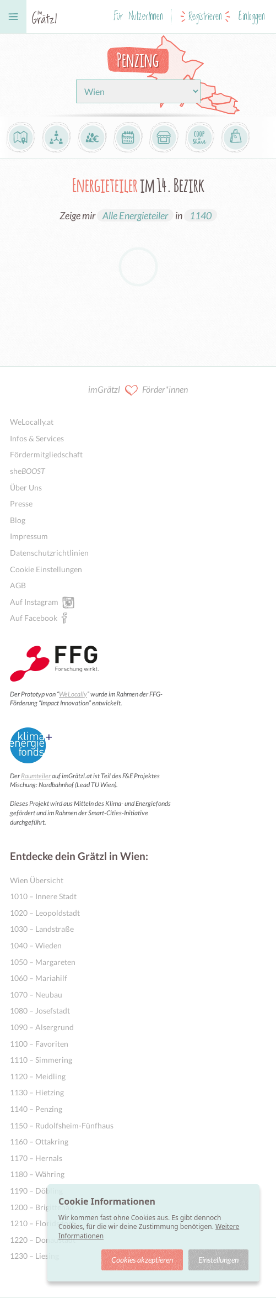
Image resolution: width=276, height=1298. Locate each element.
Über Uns (26, 487)
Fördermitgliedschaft (46, 454)
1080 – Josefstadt (40, 1010)
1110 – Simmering (41, 1059)
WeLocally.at (31, 421)
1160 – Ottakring (39, 1141)
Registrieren (205, 16)
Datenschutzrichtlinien (49, 552)
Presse (21, 503)
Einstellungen (218, 1259)
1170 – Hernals (36, 1158)
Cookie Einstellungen (46, 569)
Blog (17, 520)
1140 (201, 215)
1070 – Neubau (36, 994)
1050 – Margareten (42, 962)
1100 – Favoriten (39, 1043)
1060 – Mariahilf (38, 978)
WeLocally (73, 694)
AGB (18, 585)
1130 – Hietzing (37, 1092)
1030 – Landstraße (42, 928)
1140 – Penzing (36, 1109)
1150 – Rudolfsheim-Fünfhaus (61, 1125)
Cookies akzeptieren (142, 1259)
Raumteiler (36, 776)
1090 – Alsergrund (42, 1027)
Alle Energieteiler (135, 215)
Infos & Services (37, 438)
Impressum (29, 536)
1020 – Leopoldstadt (45, 912)
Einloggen (252, 16)
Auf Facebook (33, 617)
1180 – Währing (37, 1174)
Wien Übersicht (36, 880)
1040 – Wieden (36, 945)
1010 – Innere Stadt (43, 896)
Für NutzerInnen (138, 16)
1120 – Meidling (38, 1076)
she (27, 471)
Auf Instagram (34, 601)
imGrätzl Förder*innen (138, 390)
